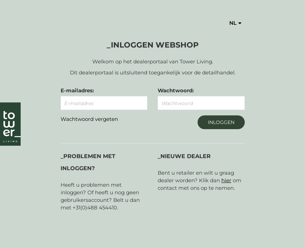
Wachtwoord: (176, 90)
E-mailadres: (77, 90)
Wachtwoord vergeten (89, 119)
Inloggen (221, 122)
